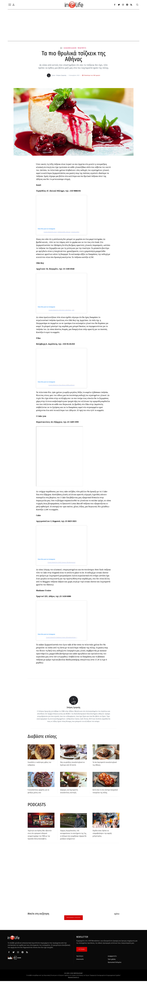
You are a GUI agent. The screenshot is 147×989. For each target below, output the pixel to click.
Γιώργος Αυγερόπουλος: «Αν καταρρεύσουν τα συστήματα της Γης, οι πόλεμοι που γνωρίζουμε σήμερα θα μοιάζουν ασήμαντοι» (73, 841)
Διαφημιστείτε (112, 964)
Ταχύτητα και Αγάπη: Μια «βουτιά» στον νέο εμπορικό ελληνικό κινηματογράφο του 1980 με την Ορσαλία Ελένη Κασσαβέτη (41, 841)
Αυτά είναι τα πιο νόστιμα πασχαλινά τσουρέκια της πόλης (104, 795)
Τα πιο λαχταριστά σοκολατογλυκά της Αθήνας (105, 763)
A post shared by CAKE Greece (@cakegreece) (61, 562)
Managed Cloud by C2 (73, 985)
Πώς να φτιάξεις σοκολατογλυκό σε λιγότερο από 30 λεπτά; (72, 765)
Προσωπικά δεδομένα (114, 970)
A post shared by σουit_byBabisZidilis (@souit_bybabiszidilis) (61, 232)
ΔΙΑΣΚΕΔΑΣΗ (69, 48)
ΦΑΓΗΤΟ (82, 48)
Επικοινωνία (80, 967)
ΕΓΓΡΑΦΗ (82, 957)
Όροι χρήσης (112, 967)
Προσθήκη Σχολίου (73, 925)
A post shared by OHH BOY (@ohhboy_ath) (61, 310)
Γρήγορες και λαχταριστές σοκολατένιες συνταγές (72, 793)
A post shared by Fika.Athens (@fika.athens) (61, 385)
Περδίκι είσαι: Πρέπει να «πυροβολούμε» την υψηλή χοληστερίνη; (105, 839)
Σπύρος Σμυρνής (61, 75)
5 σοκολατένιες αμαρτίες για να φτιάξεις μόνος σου (40, 793)
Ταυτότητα (79, 964)
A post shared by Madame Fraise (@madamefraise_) (61, 637)
